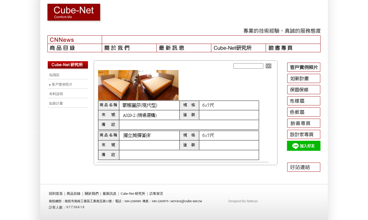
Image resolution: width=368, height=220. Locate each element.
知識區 (54, 75)
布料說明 (56, 94)
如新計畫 (56, 103)
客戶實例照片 (60, 84)
